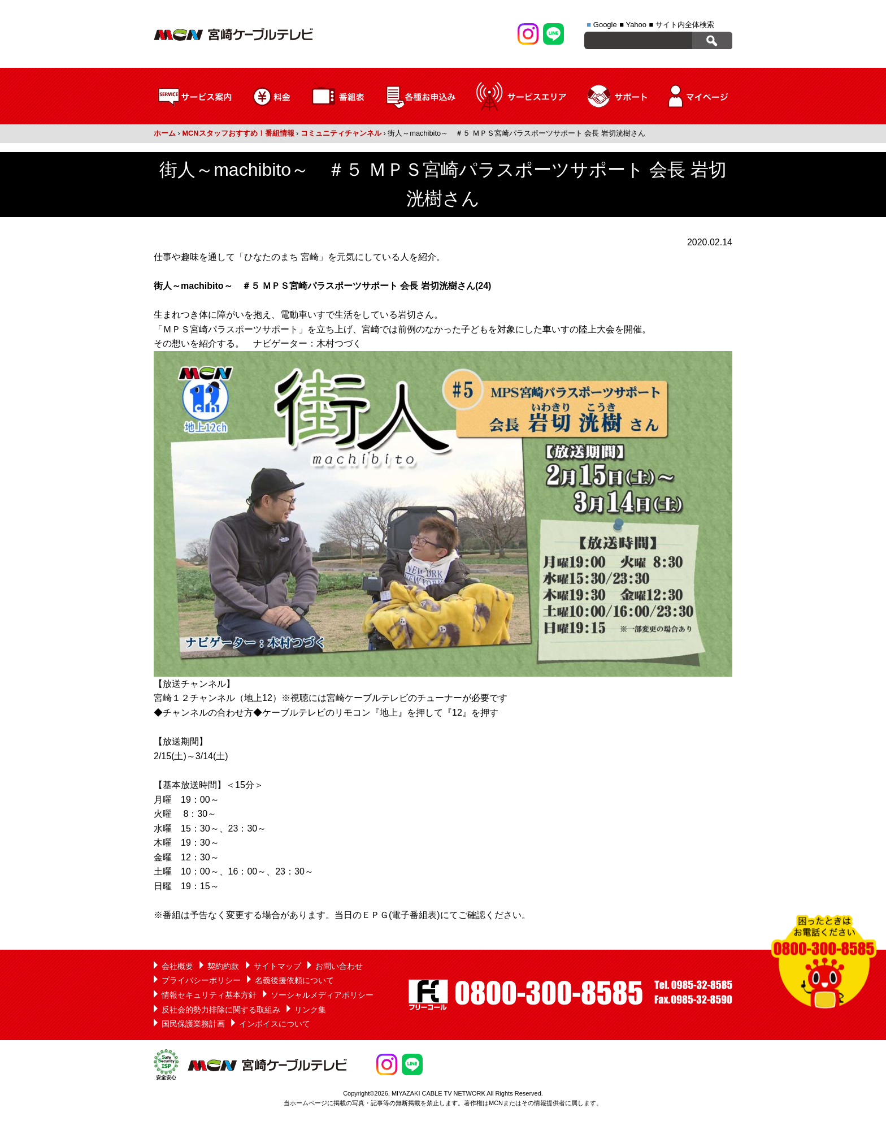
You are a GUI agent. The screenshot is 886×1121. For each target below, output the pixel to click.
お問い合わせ (339, 966)
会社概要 (177, 966)
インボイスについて (274, 1023)
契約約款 (223, 966)
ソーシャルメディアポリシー (322, 994)
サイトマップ (277, 966)
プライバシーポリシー (201, 980)
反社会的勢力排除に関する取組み (221, 1009)
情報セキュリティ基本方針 (209, 994)
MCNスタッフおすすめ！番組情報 (238, 133)
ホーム (165, 133)
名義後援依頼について (294, 980)
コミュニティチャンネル (341, 133)
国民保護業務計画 (193, 1023)
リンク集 (310, 1009)
